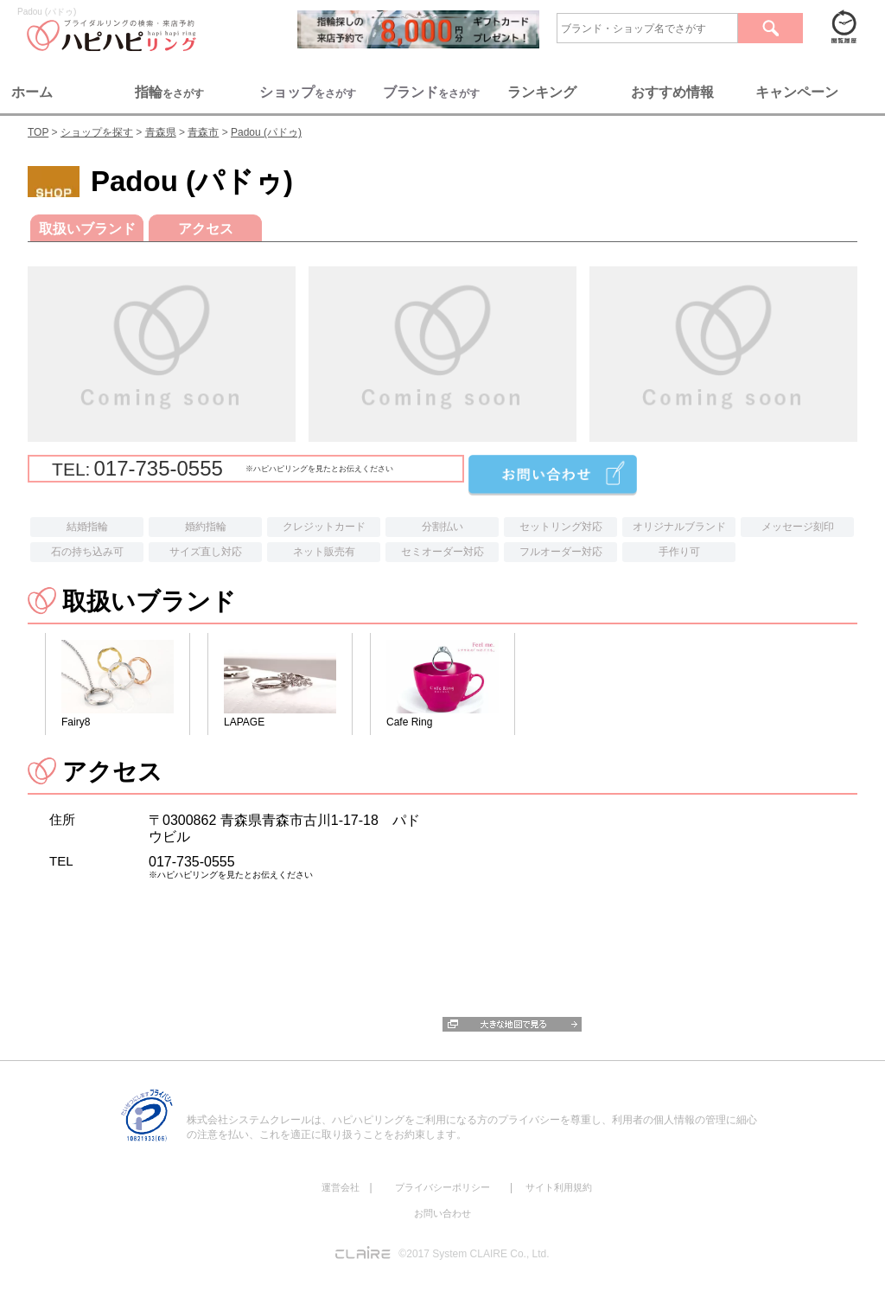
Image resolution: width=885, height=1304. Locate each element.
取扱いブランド (87, 228)
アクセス (205, 228)
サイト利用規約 (558, 1187)
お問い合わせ (442, 1213)
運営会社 (341, 1187)
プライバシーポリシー (442, 1187)
